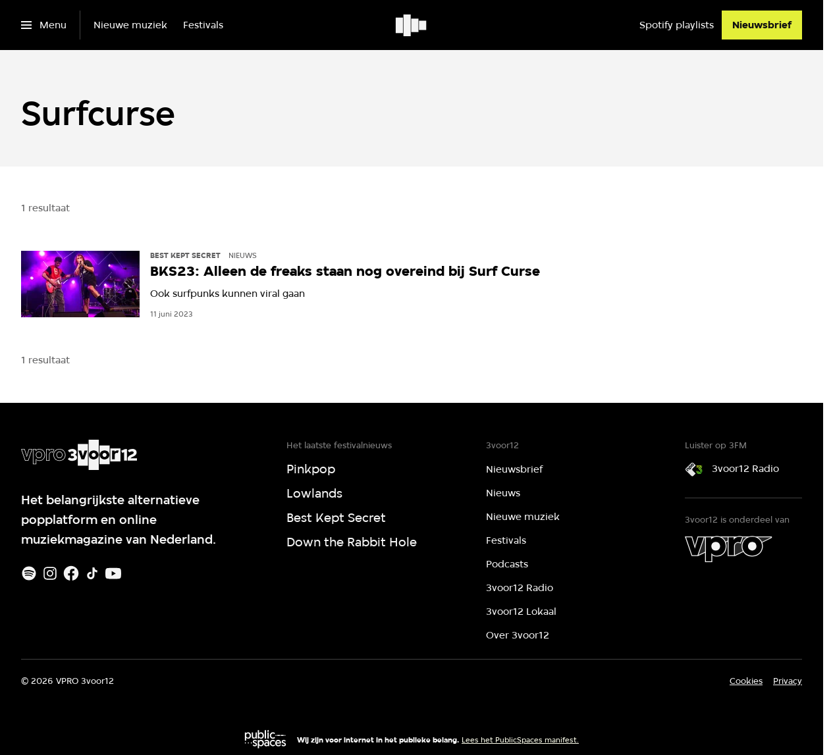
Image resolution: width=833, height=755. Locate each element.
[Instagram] (50, 573)
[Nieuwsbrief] (762, 25)
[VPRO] (728, 549)
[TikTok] (92, 573)
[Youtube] (113, 573)
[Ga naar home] (412, 25)
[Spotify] (29, 573)
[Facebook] (71, 573)
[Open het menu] (43, 25)
